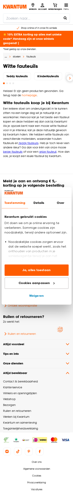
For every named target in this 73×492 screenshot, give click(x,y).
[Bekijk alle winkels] (33, 7)
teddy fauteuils (28, 143)
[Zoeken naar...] (65, 18)
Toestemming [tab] (14, 203)
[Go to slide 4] (13, 83)
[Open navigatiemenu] (66, 7)
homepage (29, 95)
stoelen (17, 56)
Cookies (36, 475)
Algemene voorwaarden (36, 468)
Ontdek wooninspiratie (20, 305)
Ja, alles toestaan (36, 270)
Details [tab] (38, 203)
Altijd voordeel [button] (36, 344)
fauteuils (31, 56)
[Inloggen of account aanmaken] (42, 7)
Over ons (36, 461)
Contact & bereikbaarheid (20, 381)
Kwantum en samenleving (20, 422)
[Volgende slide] (70, 78)
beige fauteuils (12, 151)
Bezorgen (9, 405)
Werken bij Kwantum (16, 416)
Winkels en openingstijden (20, 393)
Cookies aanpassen (37, 283)
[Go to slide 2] (7, 83)
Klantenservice (12, 387)
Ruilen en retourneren (19, 333)
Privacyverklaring (36, 482)
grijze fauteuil (47, 151)
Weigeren (36, 296)
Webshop (9, 399)
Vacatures (36, 489)
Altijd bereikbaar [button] (36, 373)
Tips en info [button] (36, 353)
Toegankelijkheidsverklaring (20, 428)
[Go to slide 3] (10, 83)
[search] (36, 18)
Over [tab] (60, 203)
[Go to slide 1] (4, 83)
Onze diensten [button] (36, 363)
